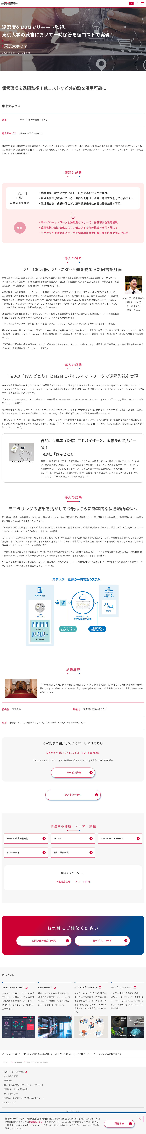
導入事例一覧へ (73, 795)
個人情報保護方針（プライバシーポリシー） (24, 1085)
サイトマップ (10, 1102)
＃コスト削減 (83, 881)
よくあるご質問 (11, 1076)
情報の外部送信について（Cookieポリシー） (24, 1098)
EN (136, 3)
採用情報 (8, 1080)
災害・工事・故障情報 (14, 1072)
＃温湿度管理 (63, 881)
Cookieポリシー (37, 1122)
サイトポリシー (11, 1094)
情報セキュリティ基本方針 (16, 1089)
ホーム (6, 1062)
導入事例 (18, 1062)
